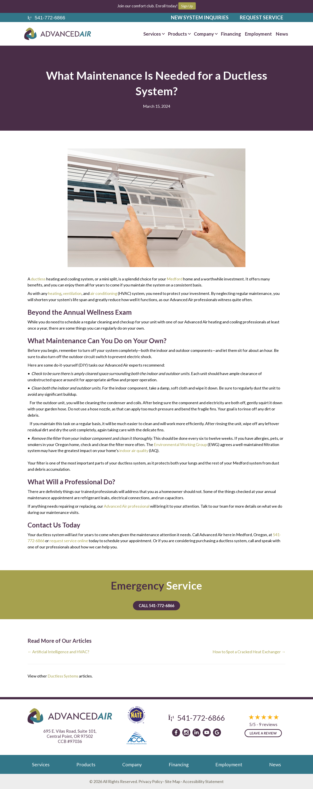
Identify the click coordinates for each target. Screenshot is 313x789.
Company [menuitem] (204, 34)
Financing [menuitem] (231, 34)
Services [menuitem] (152, 34)
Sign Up (187, 6)
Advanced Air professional (126, 506)
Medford (175, 278)
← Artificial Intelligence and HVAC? (58, 651)
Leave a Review (263, 733)
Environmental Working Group (180, 444)
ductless (38, 278)
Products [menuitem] (177, 34)
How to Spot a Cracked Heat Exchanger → (249, 651)
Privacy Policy (150, 781)
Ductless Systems (63, 675)
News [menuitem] (282, 34)
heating (54, 293)
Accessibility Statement (203, 781)
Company (132, 764)
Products (85, 764)
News (275, 764)
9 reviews (268, 724)
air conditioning (103, 293)
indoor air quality (133, 450)
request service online (69, 540)
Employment (228, 764)
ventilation (72, 293)
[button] (163, 34)
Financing (179, 764)
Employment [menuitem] (258, 34)
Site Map (172, 781)
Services (41, 764)
